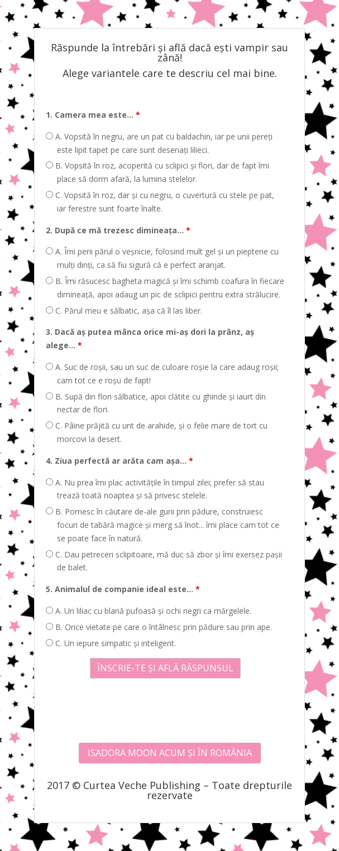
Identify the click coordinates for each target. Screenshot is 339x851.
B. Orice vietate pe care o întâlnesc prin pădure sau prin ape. (159, 627)
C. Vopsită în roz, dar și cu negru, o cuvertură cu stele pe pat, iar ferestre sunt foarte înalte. (160, 202)
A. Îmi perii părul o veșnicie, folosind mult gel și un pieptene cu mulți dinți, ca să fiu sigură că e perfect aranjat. (162, 258)
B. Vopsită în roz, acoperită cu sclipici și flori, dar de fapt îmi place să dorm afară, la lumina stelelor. (157, 172)
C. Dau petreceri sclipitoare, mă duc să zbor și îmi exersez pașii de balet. (164, 561)
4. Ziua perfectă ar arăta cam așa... (119, 460)
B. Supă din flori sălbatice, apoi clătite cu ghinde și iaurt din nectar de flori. (156, 403)
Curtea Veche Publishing (141, 785)
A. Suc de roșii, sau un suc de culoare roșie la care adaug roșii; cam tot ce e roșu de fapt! (162, 374)
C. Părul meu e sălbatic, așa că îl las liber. (124, 310)
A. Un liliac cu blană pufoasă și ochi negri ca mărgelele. (148, 610)
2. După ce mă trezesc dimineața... (118, 230)
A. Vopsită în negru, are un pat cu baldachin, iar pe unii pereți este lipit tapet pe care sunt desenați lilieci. (159, 143)
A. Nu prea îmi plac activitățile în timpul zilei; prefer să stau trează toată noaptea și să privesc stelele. (155, 489)
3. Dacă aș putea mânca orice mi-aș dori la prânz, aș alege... (150, 338)
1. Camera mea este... (93, 114)
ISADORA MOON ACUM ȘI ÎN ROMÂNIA (170, 753)
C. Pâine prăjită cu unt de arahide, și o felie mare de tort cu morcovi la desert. (157, 432)
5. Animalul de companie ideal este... (123, 589)
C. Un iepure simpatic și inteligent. (111, 643)
